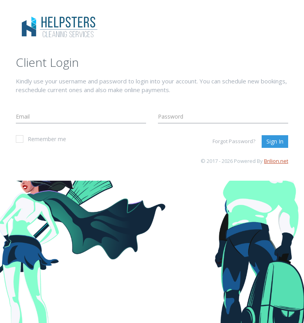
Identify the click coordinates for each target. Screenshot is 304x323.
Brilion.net (276, 160)
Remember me (41, 139)
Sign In (274, 141)
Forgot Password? (234, 141)
